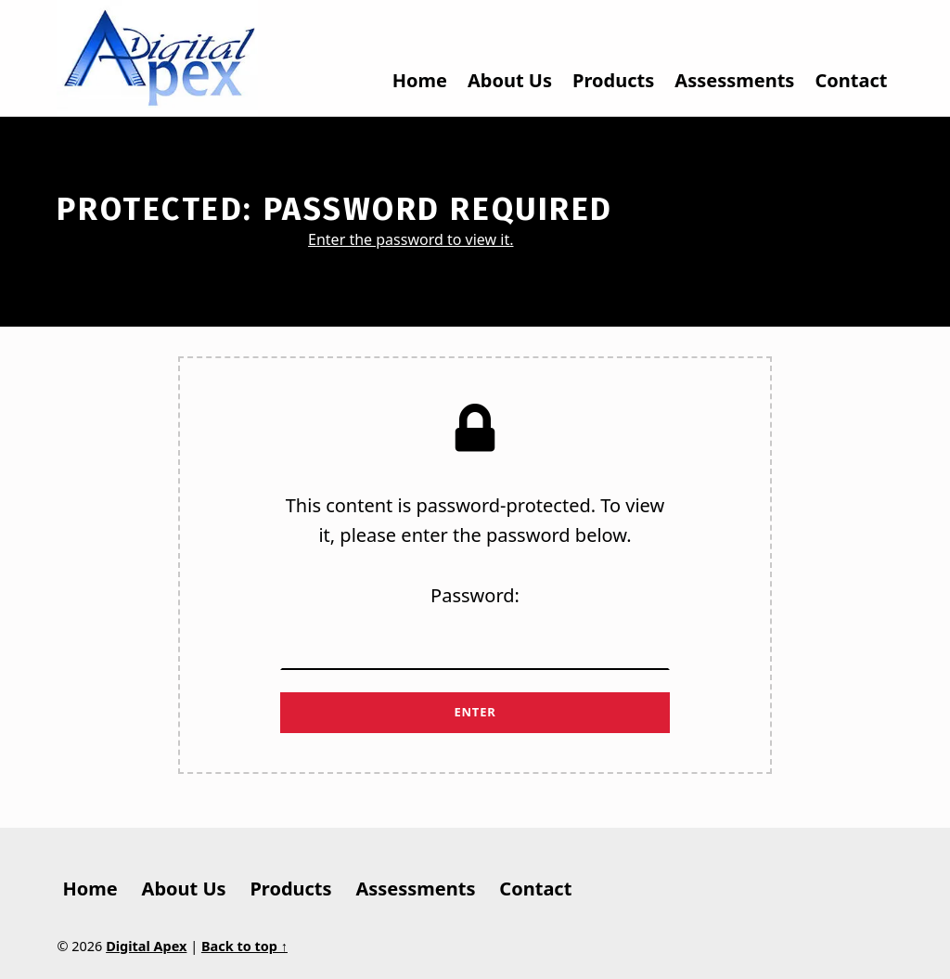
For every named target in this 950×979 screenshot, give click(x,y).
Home (419, 80)
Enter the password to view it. (410, 239)
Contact (851, 80)
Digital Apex (146, 946)
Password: (475, 626)
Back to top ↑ (244, 946)
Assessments (734, 80)
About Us (510, 80)
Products (613, 80)
